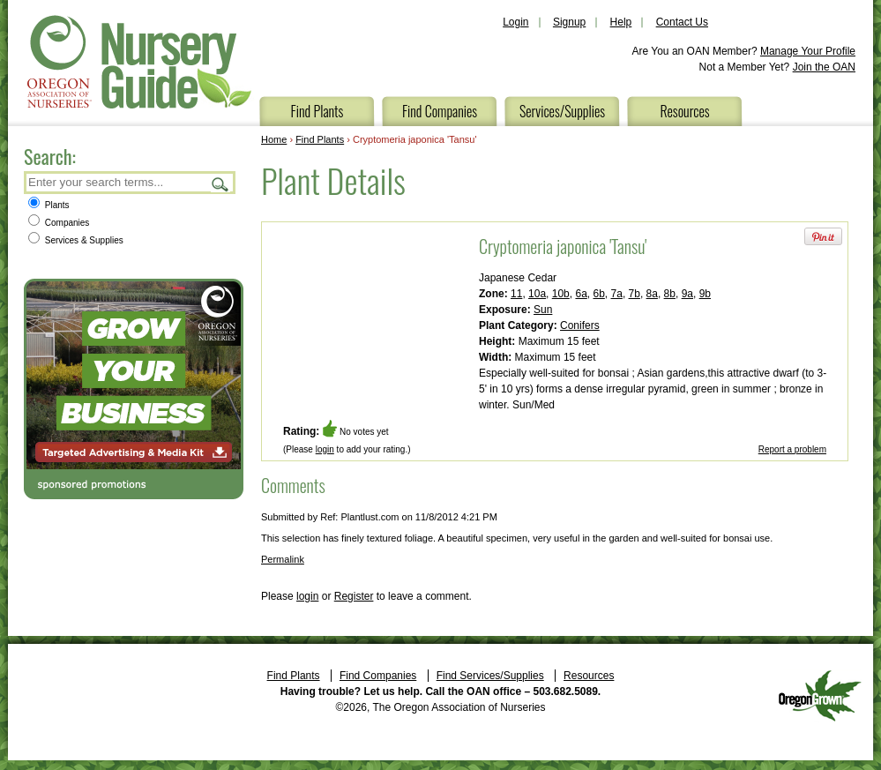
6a (580, 294)
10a (537, 294)
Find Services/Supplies (490, 675)
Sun (543, 309)
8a (652, 294)
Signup (569, 22)
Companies (58, 223)
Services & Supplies (75, 240)
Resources (684, 111)
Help (621, 22)
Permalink (282, 559)
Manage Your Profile (807, 51)
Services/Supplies (562, 111)
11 (516, 294)
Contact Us (682, 22)
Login (515, 22)
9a (687, 294)
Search (220, 184)
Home (274, 139)
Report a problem (792, 449)
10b (561, 294)
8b (670, 294)
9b (705, 294)
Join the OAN (824, 67)
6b (598, 294)
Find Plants (317, 111)
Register (354, 596)
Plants (49, 205)
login (325, 449)
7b (634, 294)
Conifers (580, 325)
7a (617, 294)
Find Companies (439, 111)
